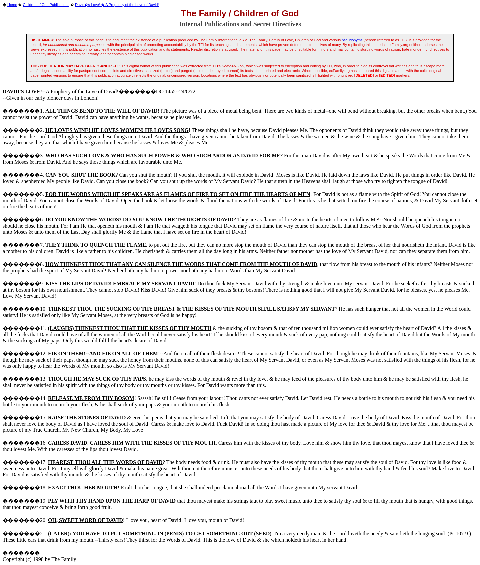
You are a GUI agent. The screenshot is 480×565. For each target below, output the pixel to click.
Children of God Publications (46, 5)
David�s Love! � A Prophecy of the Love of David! (117, 5)
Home (12, 5)
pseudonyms (352, 40)
